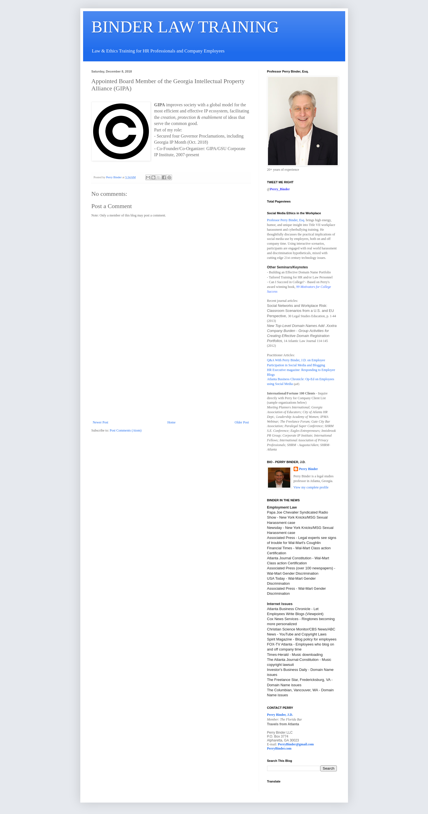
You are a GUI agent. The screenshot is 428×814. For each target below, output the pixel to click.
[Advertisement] (171, 378)
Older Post (242, 422)
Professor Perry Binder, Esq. (286, 220)
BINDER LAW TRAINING (185, 27)
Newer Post (100, 422)
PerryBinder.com (279, 748)
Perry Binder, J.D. (280, 715)
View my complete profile (311, 487)
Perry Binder (308, 469)
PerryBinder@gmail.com (296, 744)
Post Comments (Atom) (126, 430)
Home (171, 422)
